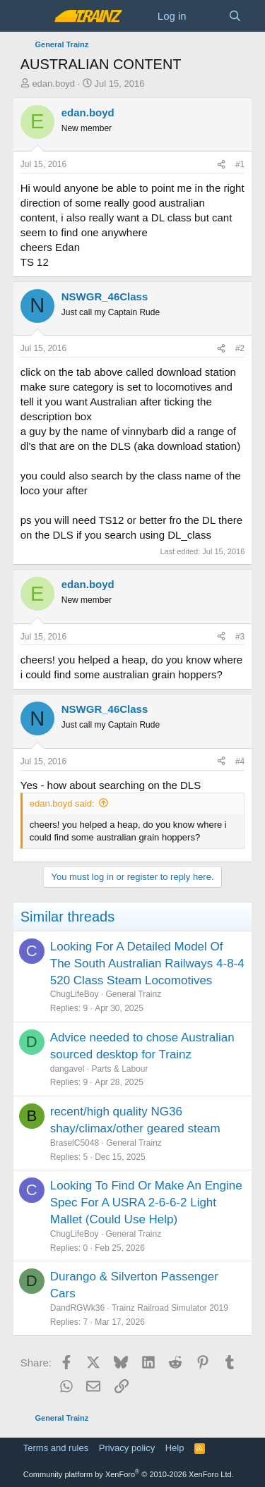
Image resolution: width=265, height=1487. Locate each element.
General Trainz (133, 994)
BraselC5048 (74, 1143)
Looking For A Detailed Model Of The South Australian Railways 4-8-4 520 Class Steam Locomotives (147, 963)
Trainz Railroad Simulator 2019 (170, 1308)
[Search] (235, 16)
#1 (240, 164)
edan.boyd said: (62, 803)
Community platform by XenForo (128, 1474)
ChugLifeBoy (74, 994)
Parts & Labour (119, 1069)
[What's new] (207, 16)
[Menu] (32, 16)
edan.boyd (53, 83)
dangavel (67, 1069)
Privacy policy (127, 1448)
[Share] (221, 165)
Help (174, 1448)
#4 (240, 761)
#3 (240, 637)
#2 (240, 348)
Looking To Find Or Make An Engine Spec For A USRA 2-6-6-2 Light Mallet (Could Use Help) (146, 1202)
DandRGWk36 (77, 1308)
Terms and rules (55, 1448)
